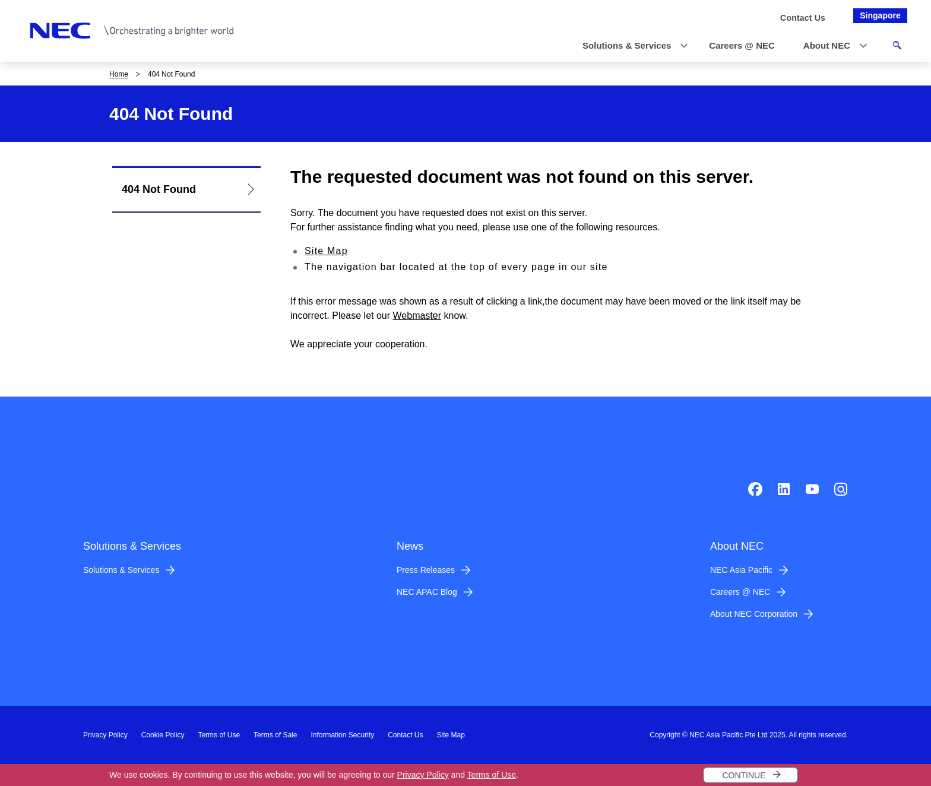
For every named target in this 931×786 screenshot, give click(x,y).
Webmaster (417, 315)
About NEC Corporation (753, 614)
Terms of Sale (275, 735)
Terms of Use (491, 774)
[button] (631, 46)
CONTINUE (743, 775)
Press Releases (426, 570)
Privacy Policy (423, 774)
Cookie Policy (163, 735)
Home (118, 74)
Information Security (342, 735)
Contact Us (405, 735)
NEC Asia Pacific (741, 570)
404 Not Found (159, 189)
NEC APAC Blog (427, 592)
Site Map (326, 251)
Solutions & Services (121, 570)
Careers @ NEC (740, 592)
